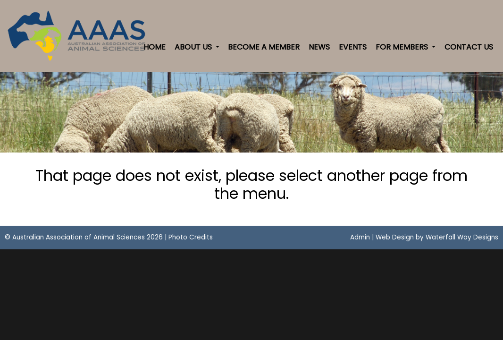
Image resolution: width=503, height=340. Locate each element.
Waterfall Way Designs (462, 237)
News (319, 47)
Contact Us (468, 47)
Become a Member (264, 47)
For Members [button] (403, 47)
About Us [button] (194, 47)
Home (154, 47)
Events (353, 47)
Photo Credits (190, 237)
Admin (360, 237)
